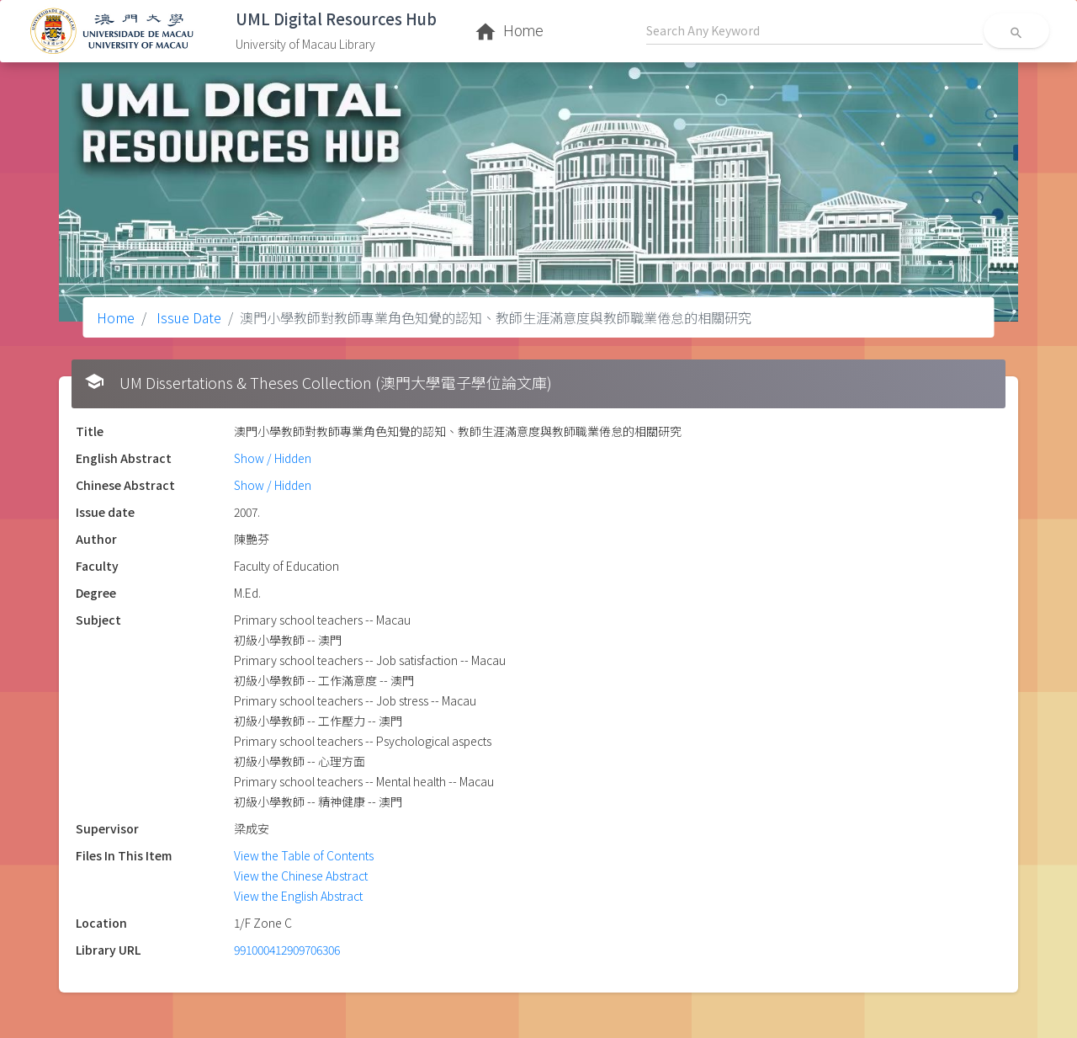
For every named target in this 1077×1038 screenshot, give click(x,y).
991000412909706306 (287, 949)
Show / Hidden (272, 458)
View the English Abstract (298, 895)
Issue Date (187, 317)
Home (116, 317)
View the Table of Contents (304, 855)
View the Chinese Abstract (301, 875)
